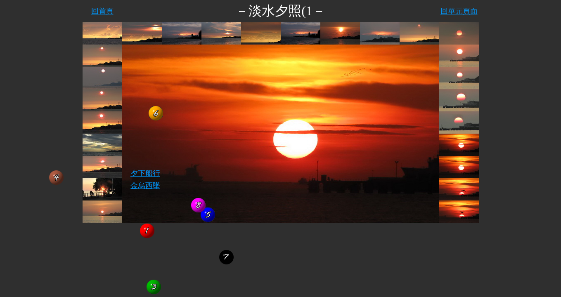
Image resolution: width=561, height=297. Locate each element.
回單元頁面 (459, 11)
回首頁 (102, 11)
